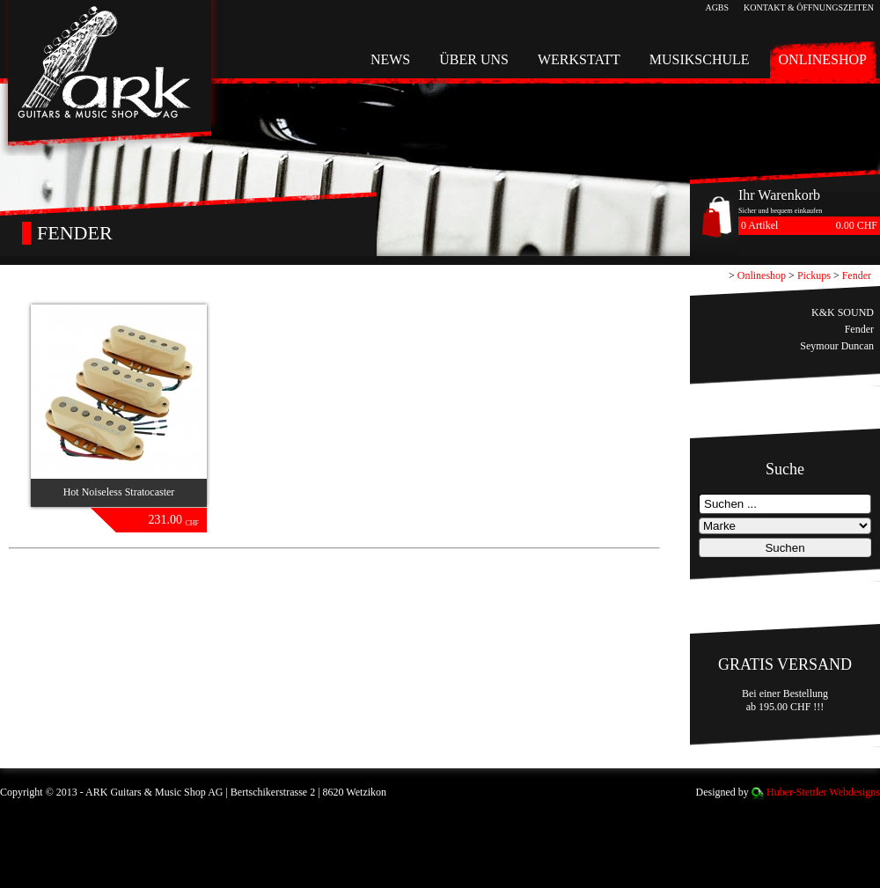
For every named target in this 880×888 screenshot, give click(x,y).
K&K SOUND (842, 312)
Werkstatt (579, 59)
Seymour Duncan (837, 346)
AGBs (717, 7)
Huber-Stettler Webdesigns (823, 792)
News (390, 59)
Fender (856, 275)
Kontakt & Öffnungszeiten (809, 7)
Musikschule (699, 59)
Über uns (474, 59)
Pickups (814, 275)
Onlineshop (823, 59)
